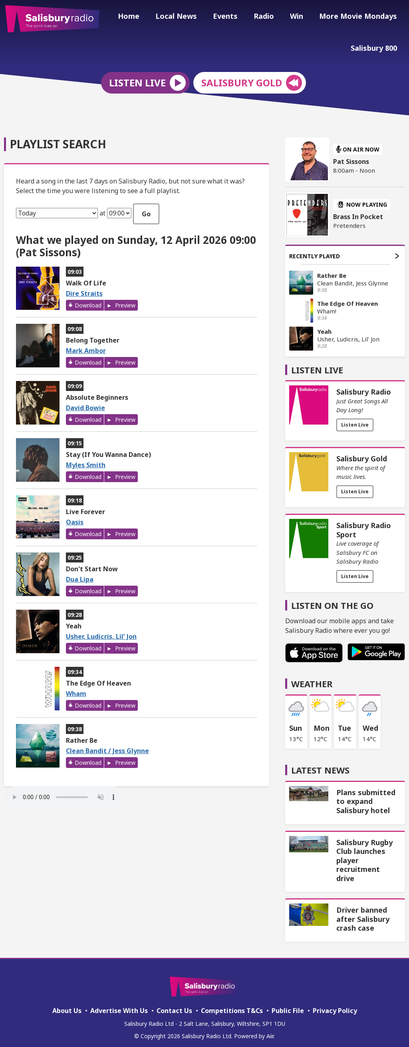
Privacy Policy (335, 1005)
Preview (124, 300)
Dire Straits (84, 288)
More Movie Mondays (360, 17)
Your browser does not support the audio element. (64, 792)
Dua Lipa (79, 574)
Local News (190, 17)
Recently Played (344, 250)
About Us (66, 1005)
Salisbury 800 (375, 47)
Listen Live (355, 419)
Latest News (320, 765)
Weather (312, 678)
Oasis (74, 517)
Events (236, 17)
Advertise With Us (119, 1005)
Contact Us (174, 1005)
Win (301, 17)
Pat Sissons (351, 156)
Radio (272, 17)
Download (88, 300)
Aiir (270, 1031)
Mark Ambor (86, 345)
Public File (288, 1005)
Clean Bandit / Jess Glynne (107, 745)
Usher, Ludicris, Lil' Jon (101, 631)
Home (146, 17)
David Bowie (85, 402)
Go (146, 208)
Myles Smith (85, 459)
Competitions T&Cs (232, 1005)
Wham (76, 688)
